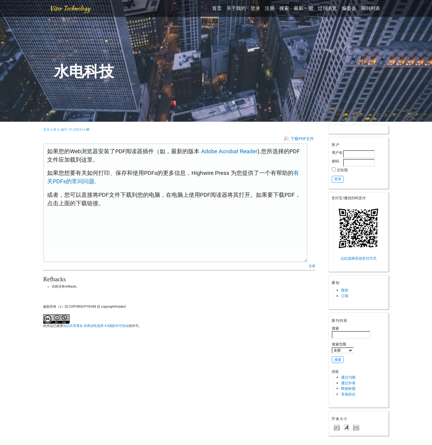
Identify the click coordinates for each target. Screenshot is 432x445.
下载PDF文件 (302, 138)
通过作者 (348, 383)
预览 (344, 290)
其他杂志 (348, 394)
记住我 (342, 170)
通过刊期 (348, 377)
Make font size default (347, 427)
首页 (217, 8)
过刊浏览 (327, 8)
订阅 (344, 296)
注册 (269, 8)
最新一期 (303, 8)
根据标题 (348, 388)
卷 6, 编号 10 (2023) (67, 130)
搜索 (284, 8)
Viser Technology (70, 8)
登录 (255, 8)
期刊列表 (370, 8)
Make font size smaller (337, 427)
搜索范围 (342, 347)
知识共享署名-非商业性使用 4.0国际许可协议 (96, 326)
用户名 (337, 152)
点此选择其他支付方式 (358, 258)
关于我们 (236, 8)
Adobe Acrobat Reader (229, 151)
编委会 (349, 8)
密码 (335, 161)
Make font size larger (356, 427)
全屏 (312, 266)
